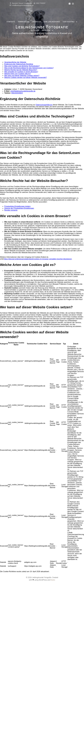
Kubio (53, 580)
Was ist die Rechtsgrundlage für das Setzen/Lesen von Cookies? (29, 68)
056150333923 (17, 93)
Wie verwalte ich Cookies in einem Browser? (21, 72)
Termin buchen (23, 22)
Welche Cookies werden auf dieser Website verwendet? (25, 77)
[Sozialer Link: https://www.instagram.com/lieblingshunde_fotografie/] (72, 3)
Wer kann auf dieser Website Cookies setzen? (21, 75)
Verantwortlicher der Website (15, 62)
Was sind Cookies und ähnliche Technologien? (22, 66)
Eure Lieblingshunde (52, 22)
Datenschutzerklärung (44, 105)
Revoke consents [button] (10, 210)
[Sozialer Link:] (69, 3)
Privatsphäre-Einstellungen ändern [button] (17, 206)
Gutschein (35, 30)
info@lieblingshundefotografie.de (22, 91)
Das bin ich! (36, 22)
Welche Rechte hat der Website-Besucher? (20, 70)
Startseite (11, 22)
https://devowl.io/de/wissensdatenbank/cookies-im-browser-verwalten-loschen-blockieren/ (38, 259)
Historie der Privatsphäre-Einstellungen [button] (19, 208)
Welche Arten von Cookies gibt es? (17, 74)
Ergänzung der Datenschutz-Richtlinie (18, 64)
